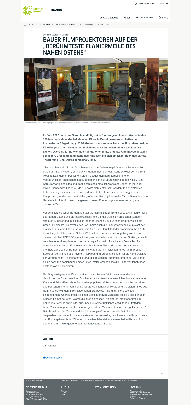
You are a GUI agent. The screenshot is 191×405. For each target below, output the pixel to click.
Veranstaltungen (105, 387)
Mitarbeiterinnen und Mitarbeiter (141, 394)
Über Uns (163, 17)
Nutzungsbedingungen (113, 380)
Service (63, 393)
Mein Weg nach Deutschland (36, 398)
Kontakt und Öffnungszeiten (140, 393)
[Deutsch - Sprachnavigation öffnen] (163, 4)
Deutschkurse (31, 391)
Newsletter (134, 380)
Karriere (133, 396)
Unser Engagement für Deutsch (37, 400)
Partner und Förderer (137, 398)
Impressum (64, 380)
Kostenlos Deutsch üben (34, 394)
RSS (125, 380)
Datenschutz (75, 380)
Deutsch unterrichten (33, 396)
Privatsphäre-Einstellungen (92, 380)
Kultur (127, 17)
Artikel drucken (54, 357)
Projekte (63, 394)
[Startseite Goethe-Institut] (33, 10)
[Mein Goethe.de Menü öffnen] (144, 4)
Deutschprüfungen (32, 393)
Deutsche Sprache (109, 17)
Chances (64, 391)
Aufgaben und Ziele (137, 391)
